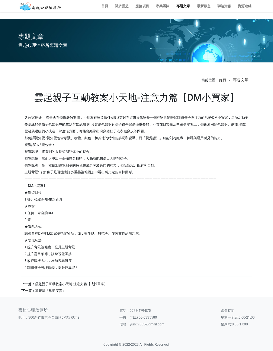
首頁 (104, 6)
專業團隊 (163, 6)
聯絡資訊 (224, 6)
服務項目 (142, 6)
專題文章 (183, 6)
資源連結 (244, 6)
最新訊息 (204, 6)
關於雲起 (122, 6)
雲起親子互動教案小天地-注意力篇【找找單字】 (71, 284)
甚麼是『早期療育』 (50, 291)
